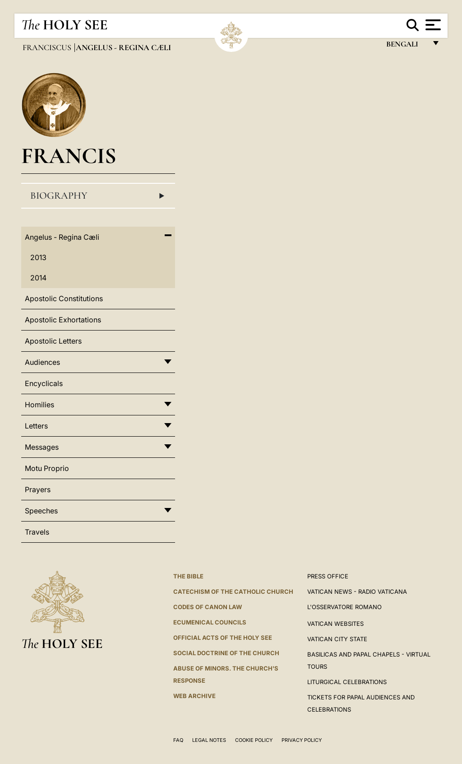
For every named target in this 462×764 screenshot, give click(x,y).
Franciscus (48, 47)
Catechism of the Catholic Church (233, 591)
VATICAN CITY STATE (337, 639)
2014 (38, 277)
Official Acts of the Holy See (222, 637)
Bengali (406, 46)
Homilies (39, 404)
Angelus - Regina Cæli (62, 237)
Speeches (41, 510)
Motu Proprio (47, 468)
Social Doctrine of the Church (226, 653)
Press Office (327, 576)
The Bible (188, 576)
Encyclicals (44, 383)
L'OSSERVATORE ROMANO (344, 606)
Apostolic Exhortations (63, 319)
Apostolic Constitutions (64, 298)
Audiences (42, 362)
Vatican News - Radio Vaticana (357, 591)
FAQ (178, 740)
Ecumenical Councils (209, 622)
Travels (37, 531)
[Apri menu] (432, 25)
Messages (42, 447)
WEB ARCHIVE (194, 695)
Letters (36, 425)
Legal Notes (209, 740)
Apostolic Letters (53, 340)
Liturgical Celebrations (347, 681)
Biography (98, 196)
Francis (68, 155)
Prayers (38, 489)
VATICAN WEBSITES (335, 623)
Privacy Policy (302, 740)
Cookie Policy (254, 740)
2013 (38, 257)
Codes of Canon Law (207, 606)
